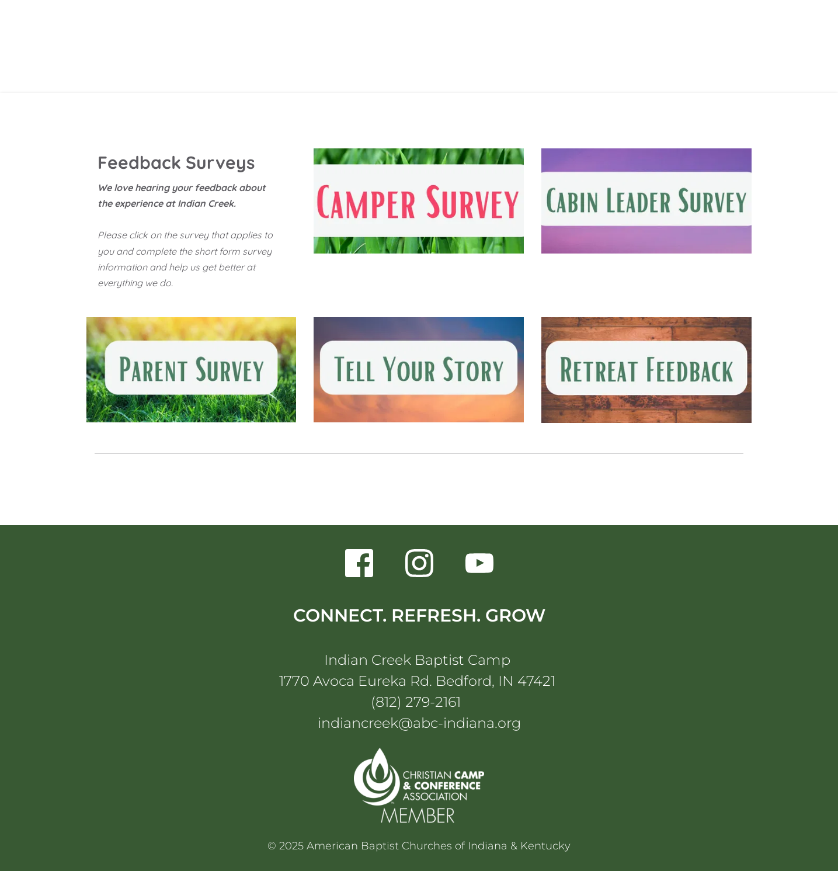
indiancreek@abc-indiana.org (419, 722)
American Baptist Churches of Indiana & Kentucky (439, 845)
